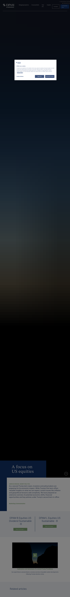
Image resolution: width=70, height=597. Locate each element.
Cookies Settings (20, 76)
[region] (35, 70)
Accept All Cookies (50, 76)
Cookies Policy (20, 72)
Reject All (39, 76)
